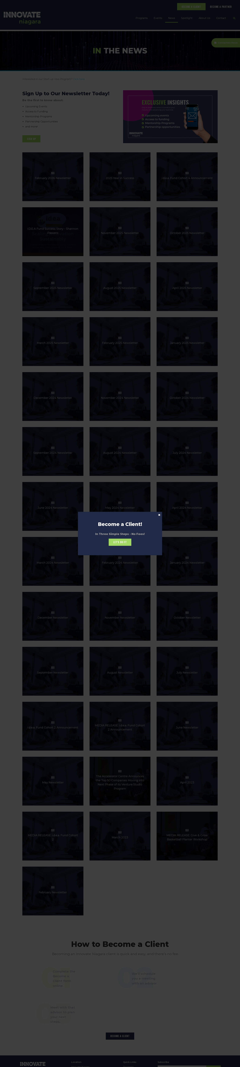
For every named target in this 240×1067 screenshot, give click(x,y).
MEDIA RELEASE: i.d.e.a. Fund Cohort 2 (53, 835)
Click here (79, 79)
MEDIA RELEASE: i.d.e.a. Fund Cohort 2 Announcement (120, 725)
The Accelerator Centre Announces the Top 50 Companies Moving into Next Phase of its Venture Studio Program (120, 780)
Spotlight (187, 18)
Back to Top (59, 1063)
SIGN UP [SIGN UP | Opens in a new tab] (31, 139)
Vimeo (175, 1045)
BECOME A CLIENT (191, 7)
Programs (142, 18)
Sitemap (47, 1063)
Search (38, 1063)
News (171, 18)
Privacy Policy (25, 1063)
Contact (221, 18)
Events (158, 18)
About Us (204, 18)
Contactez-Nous (227, 43)
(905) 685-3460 (79, 1048)
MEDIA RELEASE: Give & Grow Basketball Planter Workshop (187, 835)
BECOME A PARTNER (221, 7)
